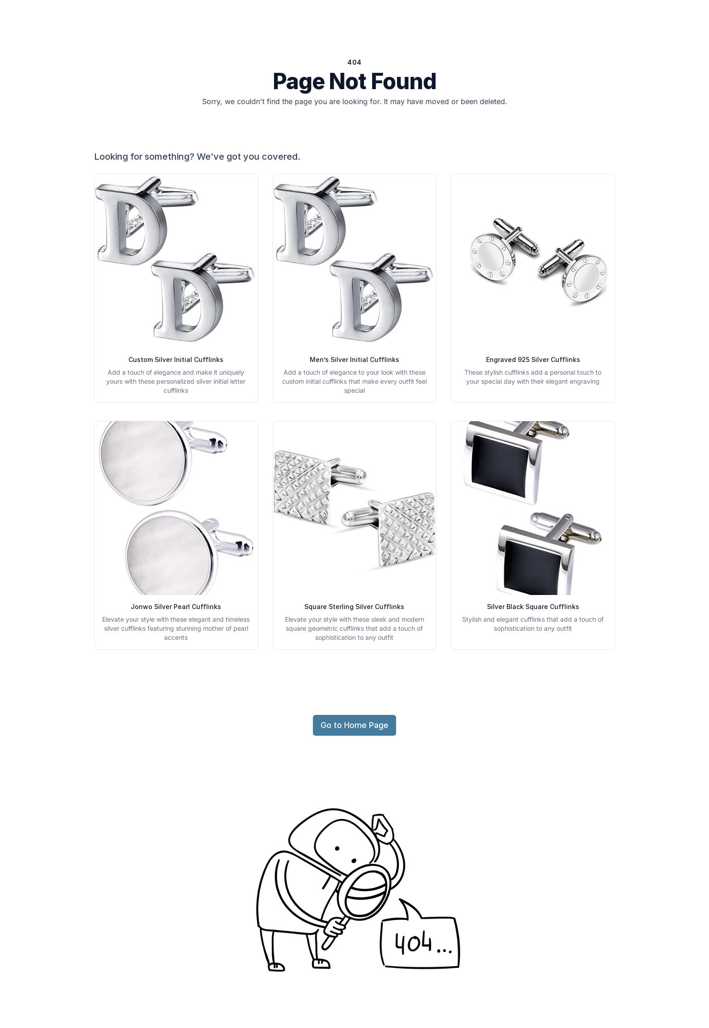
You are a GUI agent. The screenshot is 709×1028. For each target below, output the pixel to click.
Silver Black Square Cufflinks (533, 606)
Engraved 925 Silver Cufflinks (533, 359)
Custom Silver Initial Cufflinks (175, 359)
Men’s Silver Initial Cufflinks (354, 359)
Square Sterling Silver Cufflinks (354, 606)
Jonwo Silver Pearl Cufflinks (176, 606)
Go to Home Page (354, 725)
